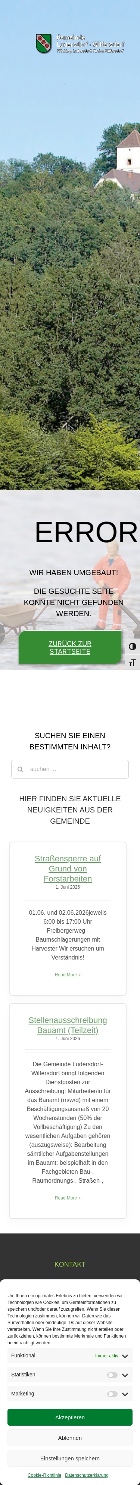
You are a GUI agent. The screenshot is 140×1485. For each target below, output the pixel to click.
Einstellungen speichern (70, 1458)
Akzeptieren (70, 1417)
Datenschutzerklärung (87, 1475)
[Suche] (20, 769)
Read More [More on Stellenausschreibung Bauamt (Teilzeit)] (64, 1198)
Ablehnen (70, 1438)
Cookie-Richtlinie (44, 1475)
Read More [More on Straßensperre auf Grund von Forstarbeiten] (64, 974)
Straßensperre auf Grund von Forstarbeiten (66, 868)
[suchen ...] (70, 769)
